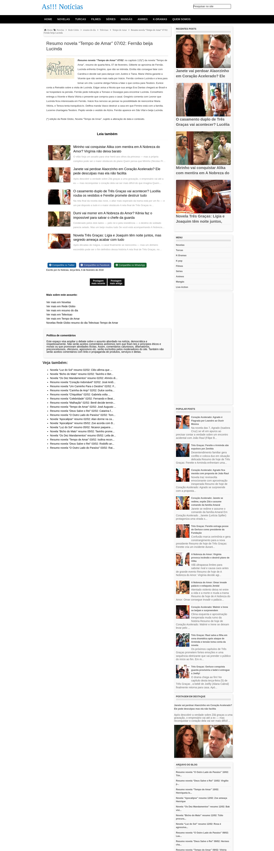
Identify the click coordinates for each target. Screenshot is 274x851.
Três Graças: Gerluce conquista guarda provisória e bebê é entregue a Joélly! (210, 670)
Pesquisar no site (203, 6)
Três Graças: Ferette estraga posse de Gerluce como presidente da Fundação (209, 529)
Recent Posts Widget (184, 230)
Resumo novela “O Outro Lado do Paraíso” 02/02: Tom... (82, 414)
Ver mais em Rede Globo (60, 306)
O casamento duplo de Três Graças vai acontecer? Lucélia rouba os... (203, 124)
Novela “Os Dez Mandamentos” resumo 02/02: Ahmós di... (84, 378)
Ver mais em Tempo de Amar (63, 318)
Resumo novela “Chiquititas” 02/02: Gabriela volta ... (80, 394)
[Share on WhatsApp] (130, 265)
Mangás (126, 19)
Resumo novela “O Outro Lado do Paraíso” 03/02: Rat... (82, 447)
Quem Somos (181, 19)
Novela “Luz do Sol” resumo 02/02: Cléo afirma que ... (81, 369)
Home (48, 19)
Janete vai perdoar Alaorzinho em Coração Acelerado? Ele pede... (202, 76)
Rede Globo (63, 322)
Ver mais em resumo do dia (62, 310)
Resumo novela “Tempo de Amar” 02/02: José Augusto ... (83, 406)
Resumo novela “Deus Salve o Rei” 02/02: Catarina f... (81, 410)
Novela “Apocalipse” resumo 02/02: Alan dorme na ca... (82, 419)
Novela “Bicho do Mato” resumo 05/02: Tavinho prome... (82, 431)
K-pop (179, 261)
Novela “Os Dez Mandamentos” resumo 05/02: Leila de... (83, 435)
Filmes (96, 19)
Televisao (93, 322)
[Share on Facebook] (95, 265)
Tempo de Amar (109, 322)
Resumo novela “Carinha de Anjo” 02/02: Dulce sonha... (82, 390)
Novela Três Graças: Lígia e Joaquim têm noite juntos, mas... (200, 221)
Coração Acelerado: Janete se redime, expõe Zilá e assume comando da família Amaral (207, 501)
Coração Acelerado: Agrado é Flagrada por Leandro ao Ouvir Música (207, 420)
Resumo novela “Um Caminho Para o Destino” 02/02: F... (83, 386)
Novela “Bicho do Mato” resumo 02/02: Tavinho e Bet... (81, 373)
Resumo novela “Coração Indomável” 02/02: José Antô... (83, 382)
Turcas (80, 19)
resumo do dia (79, 322)
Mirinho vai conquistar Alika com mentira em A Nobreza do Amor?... (202, 173)
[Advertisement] (203, 349)
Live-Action (182, 287)
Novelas (63, 19)
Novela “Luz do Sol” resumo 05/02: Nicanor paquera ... (81, 427)
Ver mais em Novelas (58, 302)
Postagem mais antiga (116, 282)
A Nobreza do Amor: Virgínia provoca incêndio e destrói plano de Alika (210, 557)
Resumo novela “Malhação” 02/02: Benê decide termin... (82, 402)
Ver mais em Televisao (59, 314)
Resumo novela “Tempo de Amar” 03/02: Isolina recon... (82, 439)
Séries (110, 19)
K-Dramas (160, 19)
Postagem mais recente (98, 282)
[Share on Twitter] (61, 265)
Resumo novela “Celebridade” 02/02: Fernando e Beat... (82, 398)
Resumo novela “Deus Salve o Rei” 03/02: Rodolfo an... (82, 443)
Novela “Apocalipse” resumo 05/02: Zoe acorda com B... (82, 423)
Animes (142, 19)
